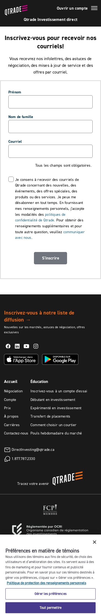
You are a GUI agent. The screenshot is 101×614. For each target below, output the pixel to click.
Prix (7, 407)
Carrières (12, 424)
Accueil (11, 381)
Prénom (14, 92)
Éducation (39, 381)
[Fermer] (94, 544)
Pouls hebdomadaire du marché (56, 433)
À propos (11, 416)
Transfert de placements (50, 416)
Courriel (15, 141)
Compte (10, 399)
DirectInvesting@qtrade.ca (33, 449)
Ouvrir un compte (72, 8)
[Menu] (94, 8)
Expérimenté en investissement (55, 407)
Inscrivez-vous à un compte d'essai (58, 391)
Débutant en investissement (52, 399)
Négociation (13, 391)
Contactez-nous (16, 433)
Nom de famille (20, 116)
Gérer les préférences (50, 596)
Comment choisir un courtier (53, 424)
